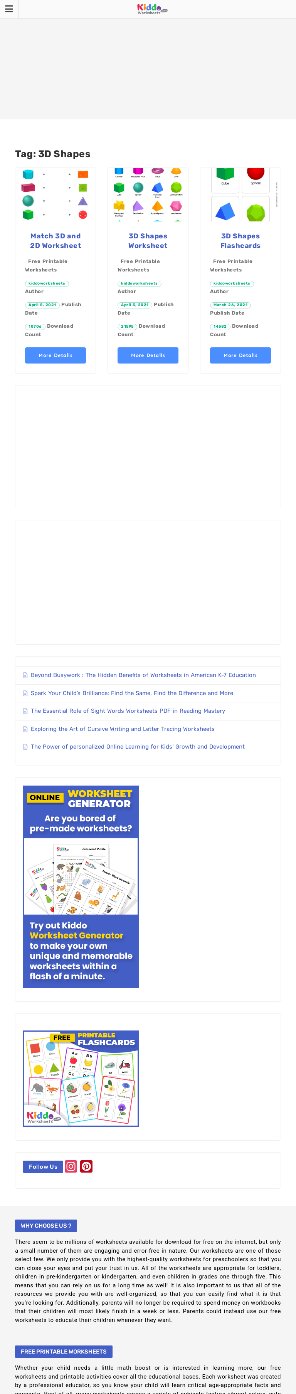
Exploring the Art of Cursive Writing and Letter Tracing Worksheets (123, 728)
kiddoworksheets (47, 283)
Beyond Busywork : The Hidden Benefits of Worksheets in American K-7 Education (143, 675)
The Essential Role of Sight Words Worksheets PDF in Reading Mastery (128, 710)
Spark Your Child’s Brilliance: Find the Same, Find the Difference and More (132, 693)
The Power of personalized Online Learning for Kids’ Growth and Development (138, 746)
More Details (55, 355)
